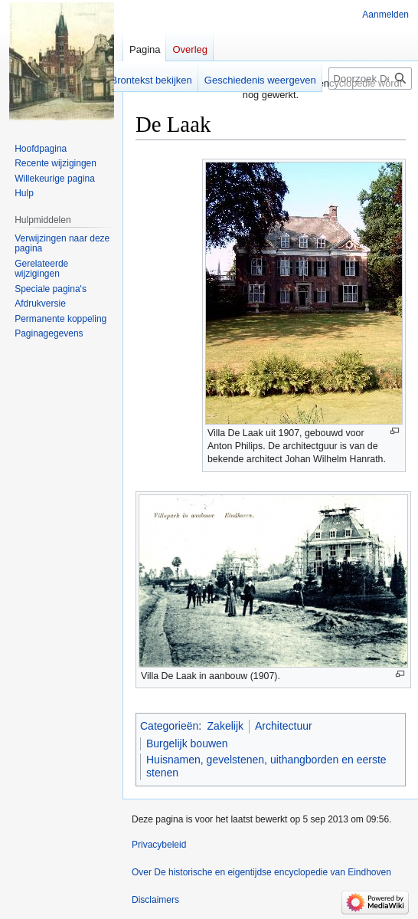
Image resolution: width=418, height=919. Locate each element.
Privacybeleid (159, 844)
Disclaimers (155, 899)
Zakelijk (225, 726)
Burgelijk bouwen (187, 743)
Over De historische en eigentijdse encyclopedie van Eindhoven (261, 872)
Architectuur (283, 726)
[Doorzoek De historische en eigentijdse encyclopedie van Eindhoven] (370, 78)
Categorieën (169, 726)
